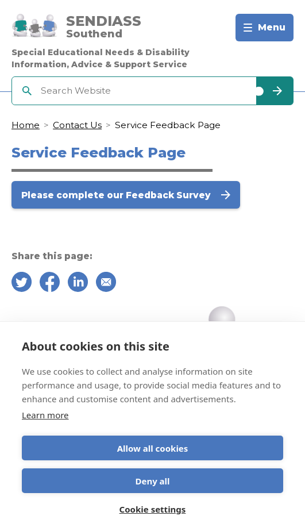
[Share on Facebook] (50, 284)
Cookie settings (152, 509)
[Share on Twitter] (21, 284)
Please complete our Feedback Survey (117, 195)
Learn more (45, 415)
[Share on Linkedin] (78, 284)
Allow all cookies (152, 448)
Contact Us (77, 125)
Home (25, 125)
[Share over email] (106, 284)
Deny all (152, 481)
